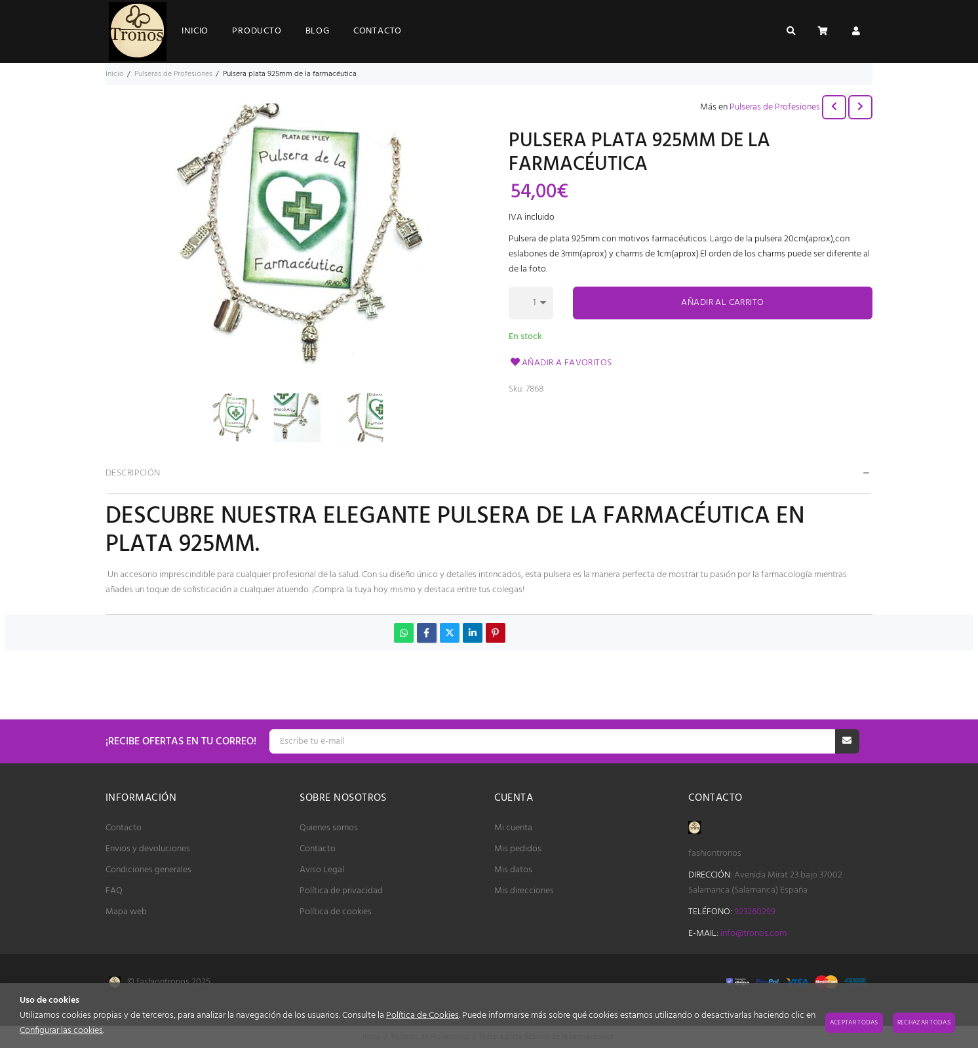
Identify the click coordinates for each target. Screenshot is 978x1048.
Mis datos (513, 869)
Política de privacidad (341, 890)
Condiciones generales (148, 869)
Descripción (133, 473)
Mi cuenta (513, 828)
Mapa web (126, 911)
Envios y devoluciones (148, 849)
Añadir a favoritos (560, 363)
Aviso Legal (322, 869)
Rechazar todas (923, 1022)
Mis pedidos (517, 849)
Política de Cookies (422, 1015)
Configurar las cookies (61, 1030)
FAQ (114, 890)
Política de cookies (336, 911)
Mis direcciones (524, 890)
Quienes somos (329, 828)
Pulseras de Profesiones (775, 107)
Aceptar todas (854, 1022)
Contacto (124, 828)
